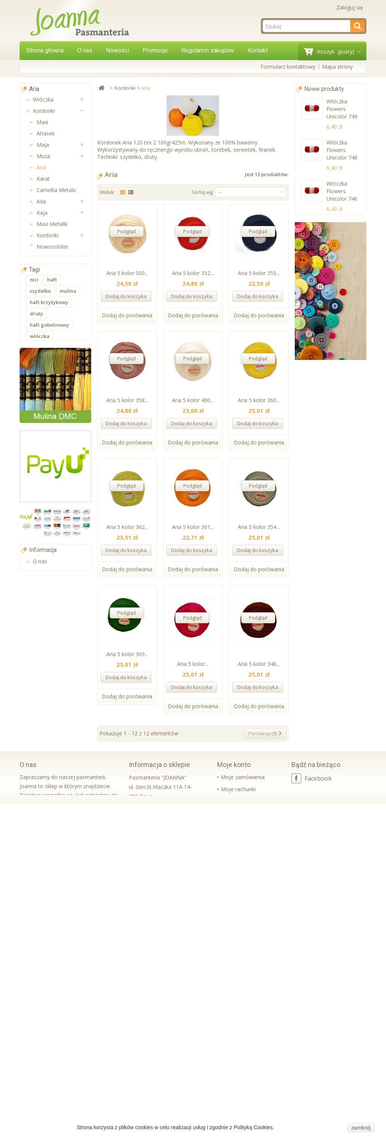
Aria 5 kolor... (192, 663)
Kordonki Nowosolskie (52, 241)
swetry (71, 755)
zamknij (361, 1128)
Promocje (155, 50)
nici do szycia (46, 675)
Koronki (42, 359)
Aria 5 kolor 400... (193, 400)
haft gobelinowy (49, 630)
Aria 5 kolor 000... (127, 273)
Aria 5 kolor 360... (259, 400)
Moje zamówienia (243, 1061)
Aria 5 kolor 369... (127, 654)
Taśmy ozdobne (52, 416)
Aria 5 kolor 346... (259, 663)
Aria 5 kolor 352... (193, 273)
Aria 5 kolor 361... (193, 526)
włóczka (39, 641)
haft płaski (68, 744)
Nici (37, 348)
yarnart (70, 733)
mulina (68, 596)
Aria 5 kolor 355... (259, 273)
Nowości (117, 50)
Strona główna (45, 50)
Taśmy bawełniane (56, 473)
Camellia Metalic (57, 190)
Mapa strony (337, 66)
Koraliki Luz (47, 552)
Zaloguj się (349, 7)
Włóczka (43, 99)
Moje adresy (236, 1086)
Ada (41, 201)
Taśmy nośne (49, 461)
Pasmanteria (48, 484)
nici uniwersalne (49, 653)
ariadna (39, 664)
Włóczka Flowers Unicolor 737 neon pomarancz (341, 239)
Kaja (42, 212)
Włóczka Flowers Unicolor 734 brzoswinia (341, 292)
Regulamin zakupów (207, 50)
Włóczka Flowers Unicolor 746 (341, 191)
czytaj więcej (39, 1116)
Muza (43, 156)
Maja (43, 144)
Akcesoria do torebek (48, 297)
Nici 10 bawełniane (60, 257)
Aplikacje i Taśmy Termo (54, 524)
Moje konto (234, 1049)
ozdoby (38, 744)
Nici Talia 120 (46, 721)
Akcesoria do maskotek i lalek (52, 275)
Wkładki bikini (49, 540)
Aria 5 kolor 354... (259, 526)
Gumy (40, 337)
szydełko (40, 596)
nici (34, 585)
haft (52, 585)
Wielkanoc (45, 405)
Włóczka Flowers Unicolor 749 (341, 109)
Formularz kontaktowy (288, 66)
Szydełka (43, 325)
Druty (39, 314)
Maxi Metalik (52, 224)
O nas (84, 50)
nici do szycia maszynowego (47, 707)
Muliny (41, 495)
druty (36, 619)
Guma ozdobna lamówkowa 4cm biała (341, 389)
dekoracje (42, 755)
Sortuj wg (202, 192)
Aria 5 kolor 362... (127, 526)
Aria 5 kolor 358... (127, 400)
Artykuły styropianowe (49, 376)
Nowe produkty (324, 88)
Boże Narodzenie (54, 393)
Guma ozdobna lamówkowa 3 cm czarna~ (343, 341)
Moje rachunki (238, 1074)
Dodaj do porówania (127, 315)
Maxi (42, 122)
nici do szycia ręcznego (46, 690)
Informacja (43, 975)
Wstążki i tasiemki (54, 450)
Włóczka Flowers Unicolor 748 (341, 150)
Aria (41, 167)
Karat (43, 178)
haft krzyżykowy (49, 607)
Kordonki (44, 110)
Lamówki (44, 506)
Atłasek (46, 133)
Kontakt (258, 50)
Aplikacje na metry (55, 439)
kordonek (41, 733)
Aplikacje (43, 427)
